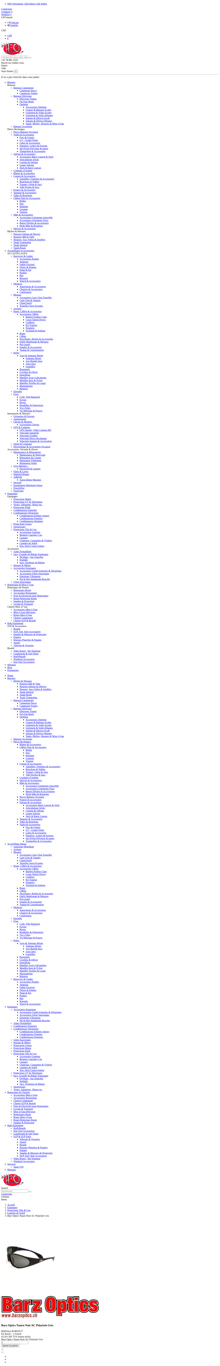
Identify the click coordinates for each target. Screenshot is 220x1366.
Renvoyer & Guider (23, 256)
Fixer (16, 394)
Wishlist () (6, 14)
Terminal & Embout (35, 330)
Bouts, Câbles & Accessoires (27, 311)
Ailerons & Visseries (23, 645)
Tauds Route (19, 248)
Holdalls (24, 560)
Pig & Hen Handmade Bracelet (35, 579)
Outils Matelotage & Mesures (34, 341)
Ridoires (24, 388)
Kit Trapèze (31, 325)
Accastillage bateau (16, 844)
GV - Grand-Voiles (29, 140)
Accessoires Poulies (29, 259)
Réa (21, 275)
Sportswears (19, 526)
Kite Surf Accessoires (24, 662)
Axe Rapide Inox (34, 361)
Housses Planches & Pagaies (27, 640)
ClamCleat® (26, 303)
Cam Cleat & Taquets (30, 300)
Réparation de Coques (30, 457)
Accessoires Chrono (29, 424)
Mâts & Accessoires (23, 214)
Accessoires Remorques (25, 593)
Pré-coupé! (25, 344)
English (12, 25)
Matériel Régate (21, 474)
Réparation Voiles (28, 463)
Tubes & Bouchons (22, 195)
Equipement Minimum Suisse (27, 485)
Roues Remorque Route (25, 598)
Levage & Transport (23, 604)
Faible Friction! (27, 264)
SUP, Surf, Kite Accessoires (27, 631)
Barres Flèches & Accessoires (34, 223)
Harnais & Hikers (22, 565)
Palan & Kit (25, 270)
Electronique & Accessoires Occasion (31, 446)
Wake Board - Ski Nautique (26, 651)
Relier (16, 353)
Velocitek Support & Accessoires (36, 441)
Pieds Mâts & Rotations (31, 226)
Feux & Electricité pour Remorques (30, 595)
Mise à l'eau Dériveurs (24, 612)
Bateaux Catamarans (23, 87)
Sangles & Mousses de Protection (29, 634)
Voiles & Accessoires (23, 134)
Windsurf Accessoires (24, 659)
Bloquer (17, 295)
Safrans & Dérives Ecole (38, 118)
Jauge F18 (18, 1167)
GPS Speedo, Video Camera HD (35, 430)
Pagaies (17, 637)
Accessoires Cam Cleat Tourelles (36, 297)
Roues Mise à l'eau (22, 615)
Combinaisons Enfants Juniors (34, 515)
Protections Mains (22, 499)
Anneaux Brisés (33, 358)
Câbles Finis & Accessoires (26, 198)
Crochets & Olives (29, 372)
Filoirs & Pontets (28, 267)
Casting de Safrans (29, 162)
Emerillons (25, 375)
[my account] (6, 1194)
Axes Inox (31, 364)
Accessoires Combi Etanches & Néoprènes (41, 571)
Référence (6, 1331)
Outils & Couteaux (22, 444)
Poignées (30, 328)
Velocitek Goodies (29, 435)
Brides (23, 201)
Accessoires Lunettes (30, 532)
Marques (11, 1169)
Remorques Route (22, 590)
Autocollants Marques (30, 479)
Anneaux (24, 261)
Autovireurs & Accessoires (33, 286)
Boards (16, 629)
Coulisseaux (25, 292)
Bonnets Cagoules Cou (31, 535)
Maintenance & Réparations (27, 452)
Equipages (12, 1006)
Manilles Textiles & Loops (33, 383)
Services (11, 1164)
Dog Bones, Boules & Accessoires (36, 339)
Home (10, 675)
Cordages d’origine (22, 170)
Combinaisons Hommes (31, 521)
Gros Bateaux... (21, 466)
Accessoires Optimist (36, 107)
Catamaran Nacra (28, 90)
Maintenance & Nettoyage (32, 455)
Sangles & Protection (23, 601)
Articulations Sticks (29, 159)
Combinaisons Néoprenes (25, 513)
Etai (22, 203)
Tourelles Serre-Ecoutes (31, 306)
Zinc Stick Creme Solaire (32, 546)
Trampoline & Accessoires (33, 151)
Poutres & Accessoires (24, 190)
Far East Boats (27, 101)
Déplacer (17, 283)
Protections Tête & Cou (25, 529)
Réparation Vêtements (30, 460)
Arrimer (17, 308)
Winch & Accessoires (30, 281)
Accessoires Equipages (24, 568)
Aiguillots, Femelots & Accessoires (37, 179)
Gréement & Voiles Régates (39, 115)
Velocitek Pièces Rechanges (33, 438)
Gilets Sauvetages (22, 582)
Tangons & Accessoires (24, 192)
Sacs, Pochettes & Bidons (32, 562)
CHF (3, 30)
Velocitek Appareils (29, 433)
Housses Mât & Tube (23, 237)
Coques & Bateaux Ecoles (38, 110)
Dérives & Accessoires (24, 228)
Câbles (23, 336)
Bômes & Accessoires (24, 173)
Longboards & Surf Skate (25, 653)
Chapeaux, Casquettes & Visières (36, 540)
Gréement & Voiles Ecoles (39, 112)
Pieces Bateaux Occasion (25, 132)
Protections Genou (22, 524)
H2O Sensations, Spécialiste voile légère (27, 3)
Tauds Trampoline (22, 242)
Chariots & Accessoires (31, 289)
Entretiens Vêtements (30, 576)
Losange (24, 209)
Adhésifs (17, 477)
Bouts (22, 333)
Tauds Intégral (20, 245)
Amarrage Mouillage (23, 846)
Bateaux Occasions (22, 126)
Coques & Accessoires (24, 176)
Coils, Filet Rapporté (30, 397)
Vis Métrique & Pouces (31, 410)
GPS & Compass (21, 427)
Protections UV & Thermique (27, 502)
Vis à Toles (25, 408)
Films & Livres (20, 471)
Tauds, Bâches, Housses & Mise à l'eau (45, 123)
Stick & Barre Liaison (30, 168)
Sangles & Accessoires (31, 347)
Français (7, 17)
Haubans (24, 206)
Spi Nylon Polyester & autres (34, 148)
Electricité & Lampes (30, 468)
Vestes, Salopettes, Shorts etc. (27, 504)
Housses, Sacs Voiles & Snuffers (29, 239)
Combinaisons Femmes (31, 518)
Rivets (23, 402)
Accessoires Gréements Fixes (34, 220)
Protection (18, 491)
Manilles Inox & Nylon (31, 380)
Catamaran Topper (29, 93)
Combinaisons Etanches (25, 510)
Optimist (24, 104)
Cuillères (30, 322)
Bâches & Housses (22, 681)
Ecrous (23, 399)
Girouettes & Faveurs (24, 416)
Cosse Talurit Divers (36, 319)
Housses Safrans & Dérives (26, 234)
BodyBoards (19, 656)
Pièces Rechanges (22, 741)
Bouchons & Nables (29, 181)
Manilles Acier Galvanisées (33, 377)
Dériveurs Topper (28, 99)
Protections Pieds (21, 507)
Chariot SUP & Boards (24, 620)
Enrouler (17, 391)
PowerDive (18, 488)
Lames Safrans (27, 165)
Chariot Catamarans (23, 618)
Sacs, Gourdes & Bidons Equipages (30, 554)
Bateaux (11, 678)
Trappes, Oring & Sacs (31, 184)
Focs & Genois (27, 137)
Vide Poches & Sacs (29, 187)
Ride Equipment (15, 1125)
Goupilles (30, 366)
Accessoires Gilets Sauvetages (34, 573)
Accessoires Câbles (29, 314)
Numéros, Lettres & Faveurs (33, 145)
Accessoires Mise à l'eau (25, 609)
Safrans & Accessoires (24, 154)
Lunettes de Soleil (28, 543)
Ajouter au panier (10, 1346)
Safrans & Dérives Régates (39, 121)
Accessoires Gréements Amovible (36, 217)
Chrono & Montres (22, 422)
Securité (17, 482)
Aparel (16, 642)
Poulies (23, 272)
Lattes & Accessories (30, 143)
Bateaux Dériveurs (22, 96)
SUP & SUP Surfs (22, 1136)
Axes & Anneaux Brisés (31, 355)
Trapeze (23, 212)
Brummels (25, 369)
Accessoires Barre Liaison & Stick (36, 157)
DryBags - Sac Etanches (31, 557)
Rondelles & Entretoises (31, 405)
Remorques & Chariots (18, 1092)
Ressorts (24, 278)
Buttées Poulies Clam (36, 317)
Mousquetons (26, 386)
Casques (24, 537)
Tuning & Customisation (32, 350)
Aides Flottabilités (22, 551)
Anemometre (19, 419)
